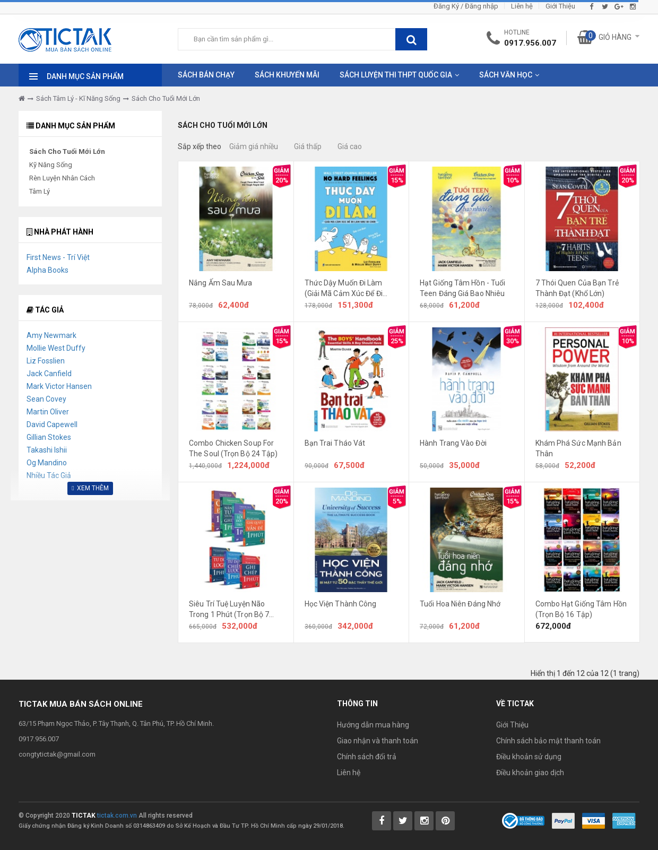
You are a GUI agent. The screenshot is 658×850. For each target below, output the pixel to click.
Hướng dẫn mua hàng (373, 725)
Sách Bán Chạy (206, 75)
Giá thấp (308, 146)
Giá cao (349, 146)
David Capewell (52, 424)
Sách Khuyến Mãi (287, 75)
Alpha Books (47, 270)
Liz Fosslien (46, 361)
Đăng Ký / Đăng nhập (466, 6)
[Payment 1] (563, 820)
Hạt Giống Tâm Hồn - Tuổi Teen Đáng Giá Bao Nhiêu (462, 288)
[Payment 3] (624, 820)
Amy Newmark (51, 335)
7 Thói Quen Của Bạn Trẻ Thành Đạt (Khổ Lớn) (577, 288)
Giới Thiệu (560, 6)
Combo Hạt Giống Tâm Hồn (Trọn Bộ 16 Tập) (581, 609)
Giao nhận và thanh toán (377, 740)
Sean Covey (46, 399)
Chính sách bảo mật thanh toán (548, 740)
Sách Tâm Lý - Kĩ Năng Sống (78, 98)
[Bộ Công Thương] (523, 820)
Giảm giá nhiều (253, 146)
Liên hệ (522, 6)
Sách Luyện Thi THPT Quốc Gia (396, 75)
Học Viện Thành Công (341, 604)
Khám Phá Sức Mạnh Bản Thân (578, 448)
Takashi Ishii (47, 450)
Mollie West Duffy (56, 348)
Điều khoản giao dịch (530, 772)
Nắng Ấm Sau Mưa (221, 283)
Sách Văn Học (505, 75)
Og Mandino (47, 462)
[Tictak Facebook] (381, 820)
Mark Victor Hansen (59, 386)
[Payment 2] (593, 820)
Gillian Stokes (49, 437)
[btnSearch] (411, 39)
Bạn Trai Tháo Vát (335, 443)
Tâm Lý (39, 191)
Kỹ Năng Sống (50, 165)
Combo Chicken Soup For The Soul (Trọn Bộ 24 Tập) (233, 448)
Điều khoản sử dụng (528, 756)
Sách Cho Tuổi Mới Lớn (166, 98)
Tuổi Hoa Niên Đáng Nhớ (460, 604)
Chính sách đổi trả (366, 756)
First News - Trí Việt (58, 257)
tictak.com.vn (117, 815)
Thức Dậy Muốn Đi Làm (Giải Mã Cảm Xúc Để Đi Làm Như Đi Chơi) (344, 289)
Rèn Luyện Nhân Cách (62, 178)
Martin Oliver (48, 411)
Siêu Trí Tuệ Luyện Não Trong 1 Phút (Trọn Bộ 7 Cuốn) (229, 610)
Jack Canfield (49, 373)
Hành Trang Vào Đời (453, 443)
